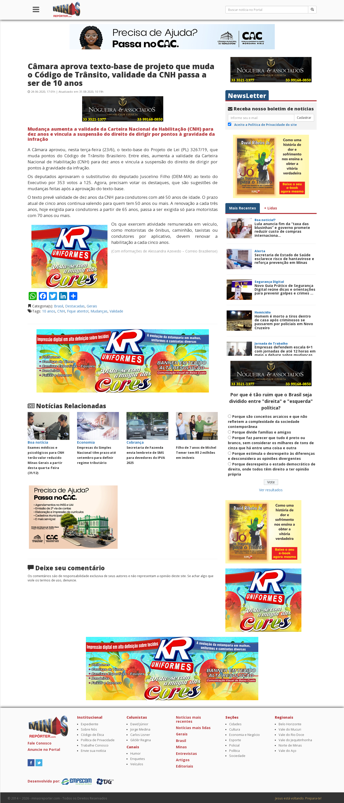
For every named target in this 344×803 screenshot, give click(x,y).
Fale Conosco (39, 743)
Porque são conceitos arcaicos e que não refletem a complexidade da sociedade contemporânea (267, 421)
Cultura (234, 729)
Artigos (183, 759)
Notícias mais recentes (188, 719)
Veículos (136, 764)
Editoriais (184, 766)
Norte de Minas (290, 745)
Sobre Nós (89, 729)
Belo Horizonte (290, 724)
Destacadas (75, 306)
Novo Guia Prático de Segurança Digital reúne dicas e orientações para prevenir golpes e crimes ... (285, 289)
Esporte (235, 740)
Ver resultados (271, 489)
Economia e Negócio (244, 735)
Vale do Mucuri (290, 729)
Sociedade (237, 756)
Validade (116, 311)
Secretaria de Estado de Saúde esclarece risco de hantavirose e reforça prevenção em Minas (284, 258)
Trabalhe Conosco (94, 745)
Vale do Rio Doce (291, 735)
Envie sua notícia (93, 751)
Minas (181, 747)
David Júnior (139, 724)
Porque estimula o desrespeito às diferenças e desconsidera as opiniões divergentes (271, 456)
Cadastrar (304, 117)
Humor (135, 753)
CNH (61, 311)
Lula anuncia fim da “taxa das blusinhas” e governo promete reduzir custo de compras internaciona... (282, 229)
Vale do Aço (287, 751)
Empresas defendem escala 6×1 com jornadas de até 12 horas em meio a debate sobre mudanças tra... (285, 353)
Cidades (235, 724)
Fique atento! (77, 311)
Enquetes (137, 759)
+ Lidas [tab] (270, 208)
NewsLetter (247, 95)
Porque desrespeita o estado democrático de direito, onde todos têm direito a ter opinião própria (271, 469)
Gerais (92, 306)
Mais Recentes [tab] (242, 208)
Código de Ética (92, 735)
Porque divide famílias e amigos (261, 432)
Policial (234, 745)
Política (234, 751)
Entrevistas (186, 753)
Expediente (89, 724)
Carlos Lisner (140, 735)
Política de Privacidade (98, 740)
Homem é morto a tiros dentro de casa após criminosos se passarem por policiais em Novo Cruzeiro (284, 322)
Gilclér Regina (140, 740)
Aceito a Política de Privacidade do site (265, 125)
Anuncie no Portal (44, 749)
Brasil (58, 306)
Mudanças (98, 311)
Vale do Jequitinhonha (295, 740)
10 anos (48, 311)
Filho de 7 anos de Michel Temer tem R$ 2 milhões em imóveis (196, 452)
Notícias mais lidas (193, 727)
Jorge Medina (140, 729)
